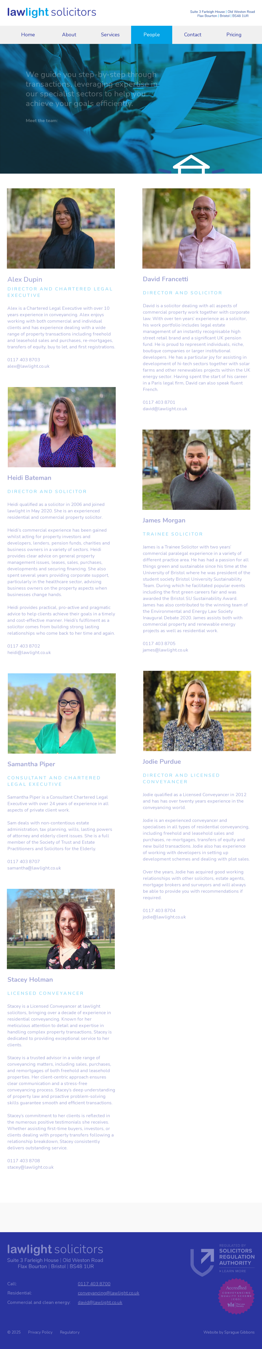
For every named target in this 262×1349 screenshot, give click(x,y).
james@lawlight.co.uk (165, 650)
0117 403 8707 (23, 861)
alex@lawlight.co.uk (28, 366)
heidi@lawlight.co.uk (29, 652)
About (69, 34)
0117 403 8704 (159, 910)
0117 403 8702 (23, 646)
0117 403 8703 (23, 360)
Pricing (234, 34)
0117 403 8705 (159, 643)
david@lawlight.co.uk (165, 409)
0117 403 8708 (23, 1161)
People (152, 34)
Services (110, 34)
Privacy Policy (40, 1332)
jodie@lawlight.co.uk (164, 917)
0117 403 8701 (159, 402)
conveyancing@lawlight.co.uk (108, 1293)
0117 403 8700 (94, 1284)
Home (28, 34)
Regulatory (70, 1332)
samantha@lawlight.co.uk (34, 868)
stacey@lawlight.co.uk (30, 1167)
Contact (192, 34)
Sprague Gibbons (239, 1332)
